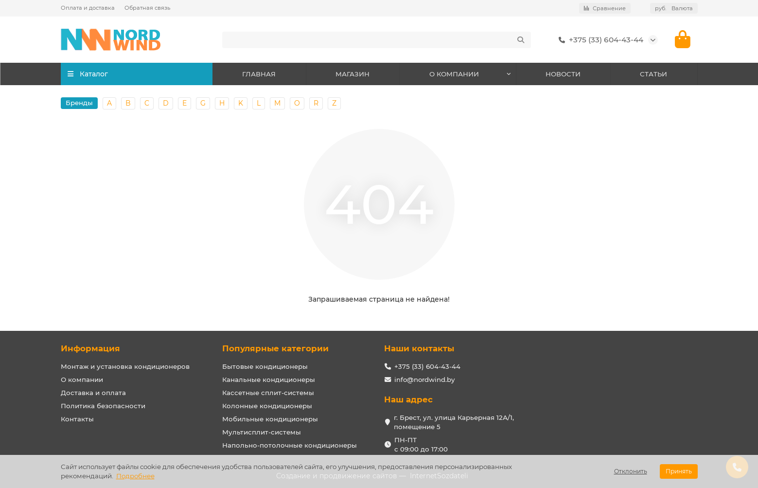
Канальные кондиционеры (268, 379)
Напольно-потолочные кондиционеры (289, 445)
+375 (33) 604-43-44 (599, 40)
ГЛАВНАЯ (259, 74)
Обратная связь (147, 7)
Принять (679, 471)
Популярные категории (275, 348)
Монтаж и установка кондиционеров (125, 366)
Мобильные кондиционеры (270, 419)
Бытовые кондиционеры (265, 366)
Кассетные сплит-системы (268, 393)
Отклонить (630, 471)
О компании (82, 379)
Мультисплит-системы (261, 432)
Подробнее (135, 476)
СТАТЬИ (653, 74)
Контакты (77, 419)
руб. (674, 8)
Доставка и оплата (93, 393)
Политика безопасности (103, 406)
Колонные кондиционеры (267, 406)
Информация (90, 348)
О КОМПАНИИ (454, 74)
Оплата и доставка (88, 7)
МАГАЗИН (352, 74)
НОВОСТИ (563, 74)
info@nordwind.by (424, 379)
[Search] (376, 40)
